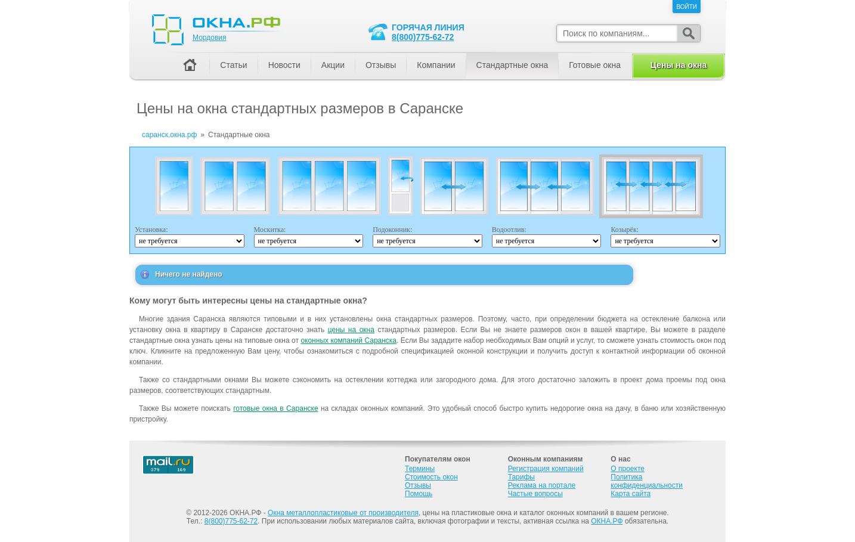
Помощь (418, 494)
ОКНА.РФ (606, 521)
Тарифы (521, 477)
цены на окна (351, 330)
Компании (436, 65)
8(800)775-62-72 (423, 37)
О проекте (628, 468)
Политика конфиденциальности (647, 481)
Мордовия (209, 37)
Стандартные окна (512, 65)
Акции (333, 65)
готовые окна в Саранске (275, 408)
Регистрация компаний (546, 468)
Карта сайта (630, 494)
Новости (284, 65)
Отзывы (380, 65)
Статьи (233, 65)
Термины (420, 468)
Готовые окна (595, 65)
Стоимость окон (431, 477)
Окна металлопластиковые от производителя (343, 513)
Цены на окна (678, 65)
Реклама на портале (541, 485)
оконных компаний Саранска (348, 340)
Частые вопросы (535, 494)
